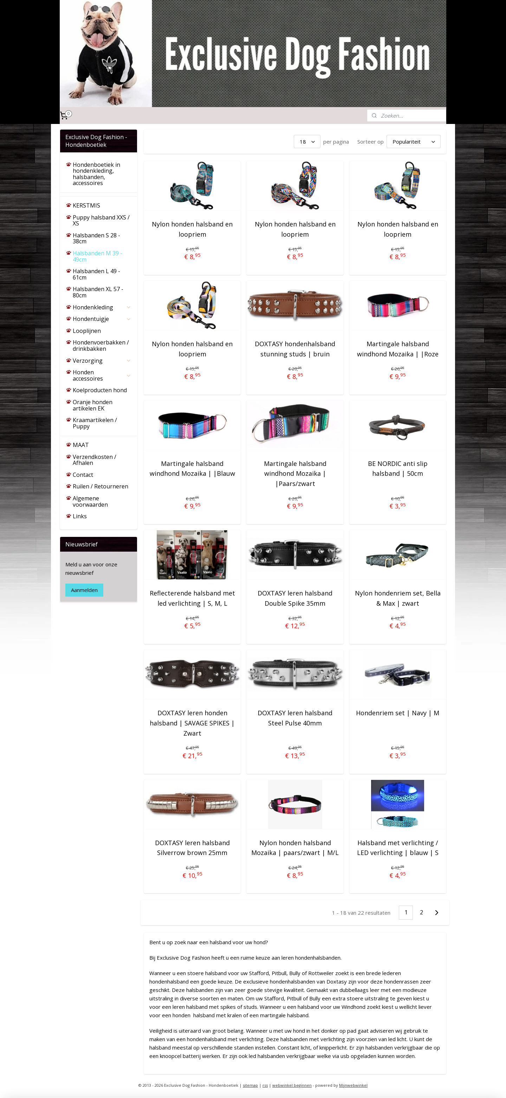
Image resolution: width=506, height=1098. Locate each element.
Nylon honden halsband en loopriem (192, 229)
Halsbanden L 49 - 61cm (96, 274)
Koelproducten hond (100, 390)
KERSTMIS (86, 205)
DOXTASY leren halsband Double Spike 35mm (295, 598)
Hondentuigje (102, 319)
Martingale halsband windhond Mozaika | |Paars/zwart (295, 473)
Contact (83, 475)
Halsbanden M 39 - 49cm (97, 256)
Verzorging (102, 360)
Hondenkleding (102, 307)
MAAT (81, 445)
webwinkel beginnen (292, 1085)
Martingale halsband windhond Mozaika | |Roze (398, 349)
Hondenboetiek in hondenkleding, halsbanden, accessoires (96, 174)
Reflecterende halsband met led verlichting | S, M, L (192, 598)
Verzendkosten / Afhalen (94, 460)
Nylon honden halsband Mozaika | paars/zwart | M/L (295, 848)
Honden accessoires (102, 375)
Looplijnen (87, 331)
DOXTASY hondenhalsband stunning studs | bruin (295, 349)
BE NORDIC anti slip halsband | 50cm (398, 468)
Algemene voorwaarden (90, 501)
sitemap (250, 1085)
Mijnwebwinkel (353, 1085)
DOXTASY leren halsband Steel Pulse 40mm (295, 718)
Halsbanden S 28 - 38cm (96, 238)
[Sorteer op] (413, 141)
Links (80, 516)
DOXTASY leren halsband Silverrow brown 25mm (192, 848)
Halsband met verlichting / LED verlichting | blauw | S (398, 848)
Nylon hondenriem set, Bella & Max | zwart (398, 598)
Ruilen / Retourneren (100, 486)
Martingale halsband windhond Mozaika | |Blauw (192, 468)
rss (265, 1085)
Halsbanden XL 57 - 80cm (98, 292)
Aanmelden (84, 589)
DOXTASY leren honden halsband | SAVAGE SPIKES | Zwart (192, 723)
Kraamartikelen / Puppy (95, 423)
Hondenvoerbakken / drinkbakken (101, 345)
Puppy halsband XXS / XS (101, 220)
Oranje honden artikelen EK (92, 405)
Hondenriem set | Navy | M (397, 713)
